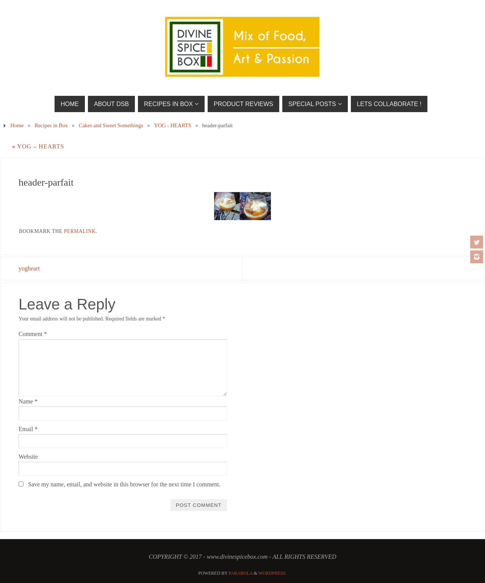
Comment (33, 334)
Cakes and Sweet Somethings (111, 125)
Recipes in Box (51, 125)
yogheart (29, 268)
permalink (80, 231)
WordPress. (272, 573)
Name (28, 401)
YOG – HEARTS (38, 146)
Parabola (241, 573)
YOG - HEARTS (172, 125)
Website (28, 456)
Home (16, 125)
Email (28, 429)
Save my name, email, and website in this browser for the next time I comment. (124, 484)
